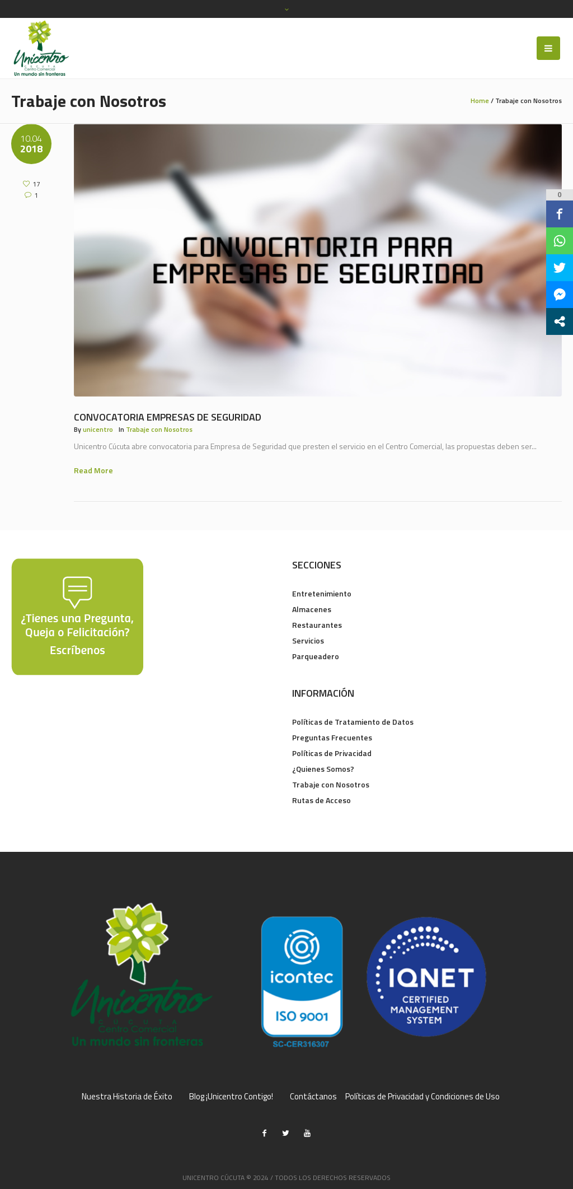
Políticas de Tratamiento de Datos (353, 722)
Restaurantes (317, 625)
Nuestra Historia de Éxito (127, 1096)
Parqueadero (315, 656)
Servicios (308, 640)
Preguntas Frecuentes (332, 737)
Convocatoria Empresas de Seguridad (167, 417)
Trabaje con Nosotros (159, 429)
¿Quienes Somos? (323, 769)
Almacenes (311, 609)
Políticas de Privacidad (332, 753)
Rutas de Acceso (321, 800)
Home (480, 100)
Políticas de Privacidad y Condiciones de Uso (422, 1096)
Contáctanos (313, 1096)
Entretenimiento (321, 593)
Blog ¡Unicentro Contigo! (231, 1096)
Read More (93, 470)
